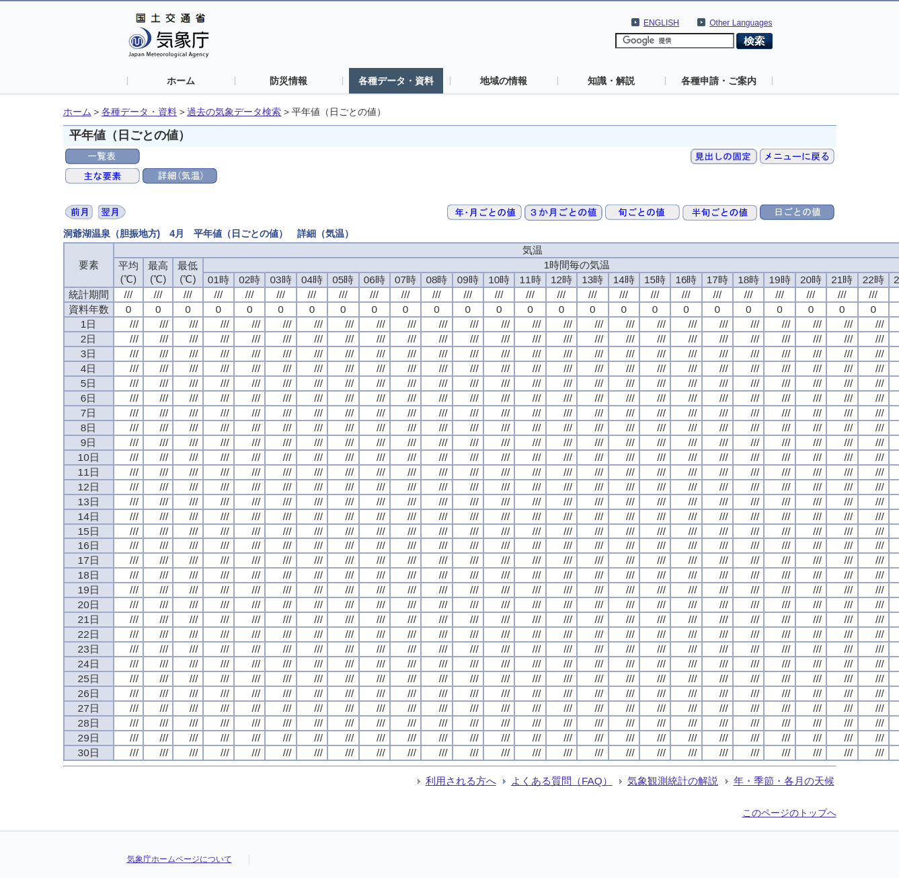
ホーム (181, 80)
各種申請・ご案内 (718, 80)
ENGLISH (661, 23)
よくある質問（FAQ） (562, 780)
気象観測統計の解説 (672, 780)
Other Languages (740, 23)
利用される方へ (461, 780)
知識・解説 (611, 80)
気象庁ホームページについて (179, 859)
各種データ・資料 (396, 80)
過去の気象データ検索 (234, 112)
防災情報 (288, 80)
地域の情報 (503, 80)
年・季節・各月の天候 (784, 780)
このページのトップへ (789, 812)
